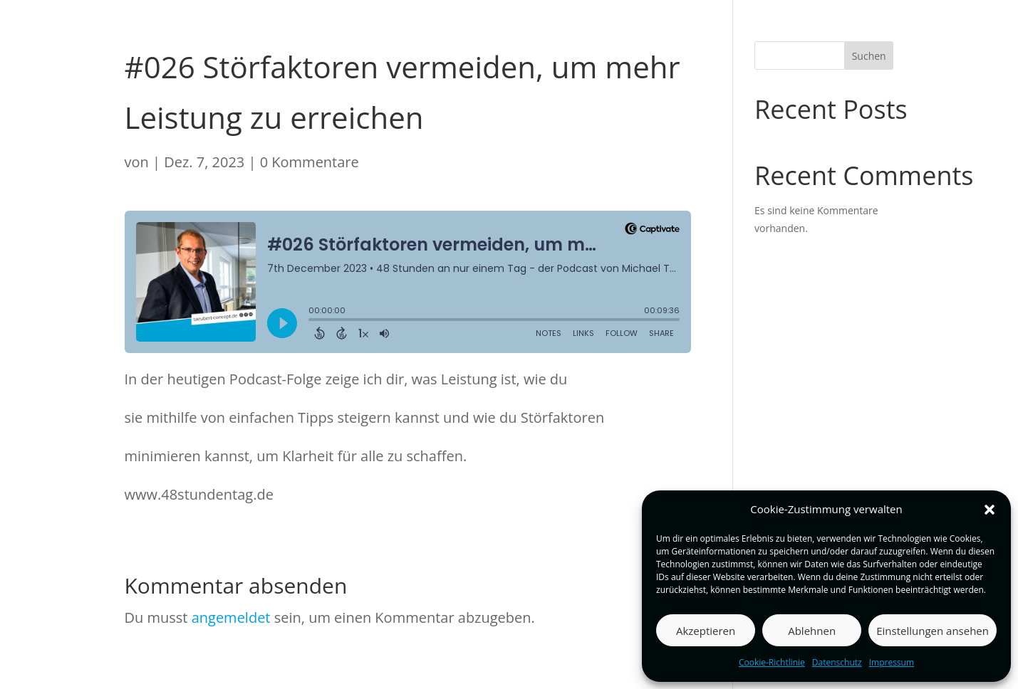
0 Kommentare (309, 162)
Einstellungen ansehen (932, 631)
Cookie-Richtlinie (772, 662)
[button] (989, 510)
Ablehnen (812, 631)
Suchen (869, 56)
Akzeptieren (705, 631)
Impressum (891, 662)
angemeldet (231, 617)
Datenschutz (837, 662)
